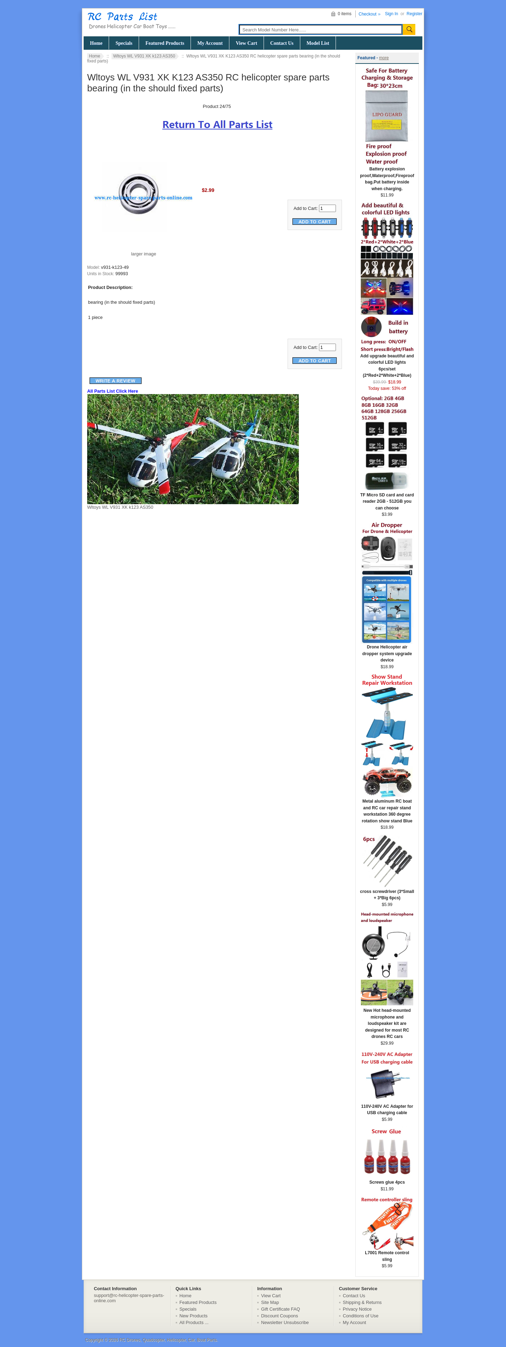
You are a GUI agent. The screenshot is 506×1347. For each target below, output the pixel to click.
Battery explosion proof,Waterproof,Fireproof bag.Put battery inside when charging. (387, 176)
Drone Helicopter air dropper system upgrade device (387, 651)
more (383, 57)
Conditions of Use (361, 1315)
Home (96, 43)
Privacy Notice (357, 1309)
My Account (210, 43)
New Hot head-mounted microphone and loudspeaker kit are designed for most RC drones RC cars (387, 1021)
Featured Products (164, 43)
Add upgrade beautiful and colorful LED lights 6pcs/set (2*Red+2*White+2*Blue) (387, 363)
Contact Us (282, 43)
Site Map (270, 1302)
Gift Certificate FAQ (280, 1309)
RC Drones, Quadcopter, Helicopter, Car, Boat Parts (168, 1339)
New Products (194, 1315)
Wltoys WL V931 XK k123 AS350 (144, 56)
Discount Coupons (279, 1315)
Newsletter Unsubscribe (285, 1322)
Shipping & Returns (362, 1302)
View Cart (246, 43)
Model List (318, 43)
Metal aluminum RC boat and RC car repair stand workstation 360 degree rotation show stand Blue (387, 808)
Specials (123, 43)
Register (414, 13)
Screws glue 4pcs (387, 1180)
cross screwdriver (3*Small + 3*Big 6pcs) (387, 892)
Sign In (391, 13)
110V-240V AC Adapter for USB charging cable (387, 1107)
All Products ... (194, 1322)
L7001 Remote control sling (387, 1254)
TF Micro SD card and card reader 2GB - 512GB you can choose (387, 499)
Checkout (368, 14)
